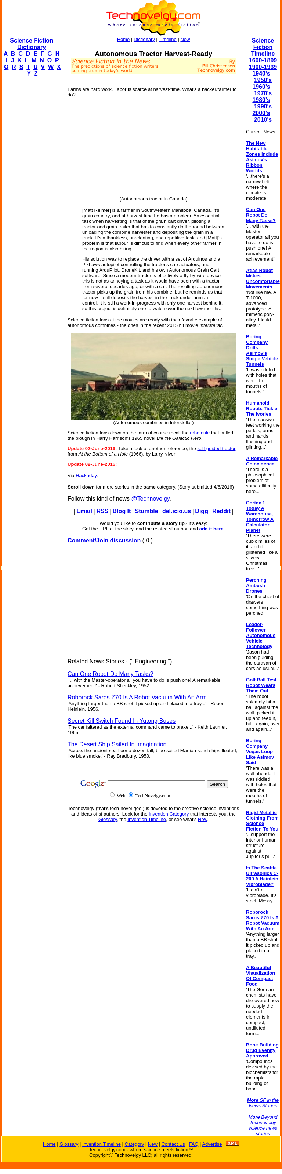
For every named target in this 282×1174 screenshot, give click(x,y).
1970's (263, 93)
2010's (263, 120)
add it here (211, 528)
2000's (261, 113)
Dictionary (144, 39)
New (185, 39)
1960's (261, 87)
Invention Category (169, 814)
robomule (200, 432)
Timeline (168, 39)
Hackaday (86, 475)
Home (123, 39)
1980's (261, 100)
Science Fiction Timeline (263, 47)
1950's (263, 80)
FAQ (193, 1144)
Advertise (212, 1144)
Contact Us (173, 1144)
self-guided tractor (216, 448)
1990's (263, 106)
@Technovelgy (150, 499)
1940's (261, 73)
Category (134, 1144)
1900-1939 (263, 67)
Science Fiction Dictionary (31, 43)
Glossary (107, 819)
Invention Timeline (146, 819)
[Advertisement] (31, 193)
